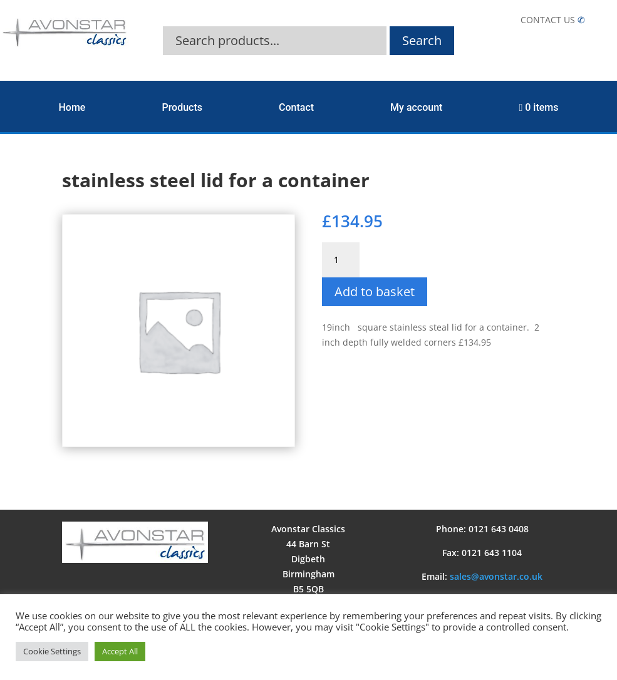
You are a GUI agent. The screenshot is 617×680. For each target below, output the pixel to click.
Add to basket (374, 291)
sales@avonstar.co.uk (496, 576)
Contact (296, 107)
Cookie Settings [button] (52, 651)
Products (182, 107)
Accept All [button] (120, 651)
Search (422, 40)
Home (72, 107)
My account (416, 107)
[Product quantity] (341, 259)
